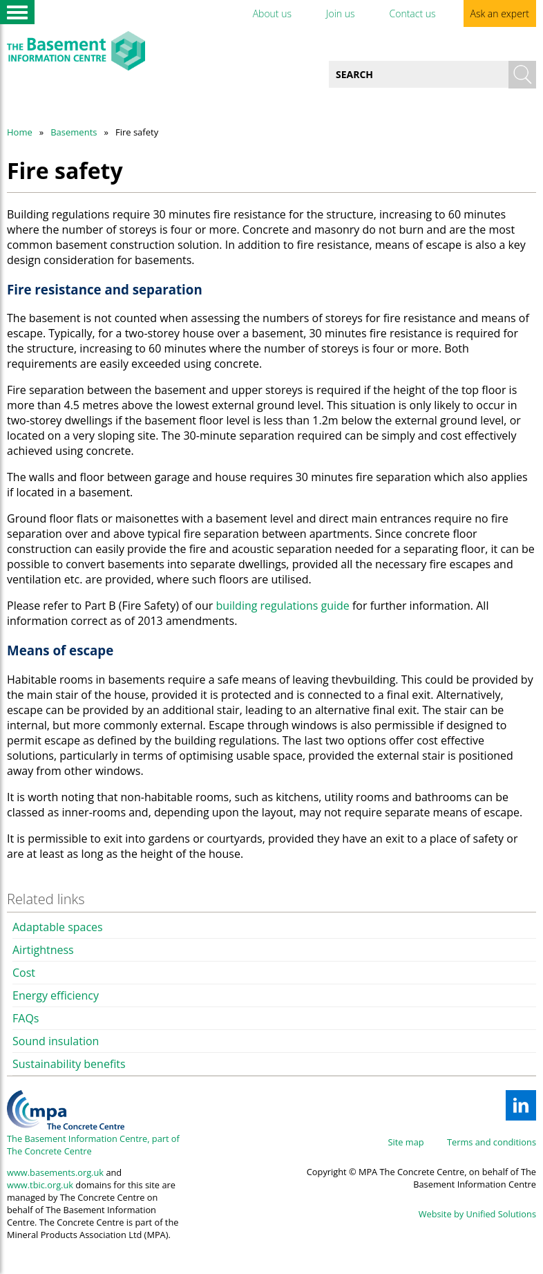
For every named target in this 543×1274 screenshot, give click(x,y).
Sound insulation (55, 1041)
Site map (406, 1142)
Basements (73, 132)
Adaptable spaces (57, 927)
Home (19, 132)
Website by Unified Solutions (477, 1214)
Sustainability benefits (69, 1063)
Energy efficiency (55, 995)
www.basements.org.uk (55, 1172)
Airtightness (43, 949)
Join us (340, 13)
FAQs (25, 1018)
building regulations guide (282, 605)
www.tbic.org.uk (40, 1185)
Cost (23, 972)
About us (272, 13)
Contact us (412, 13)
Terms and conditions (491, 1142)
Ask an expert (499, 13)
